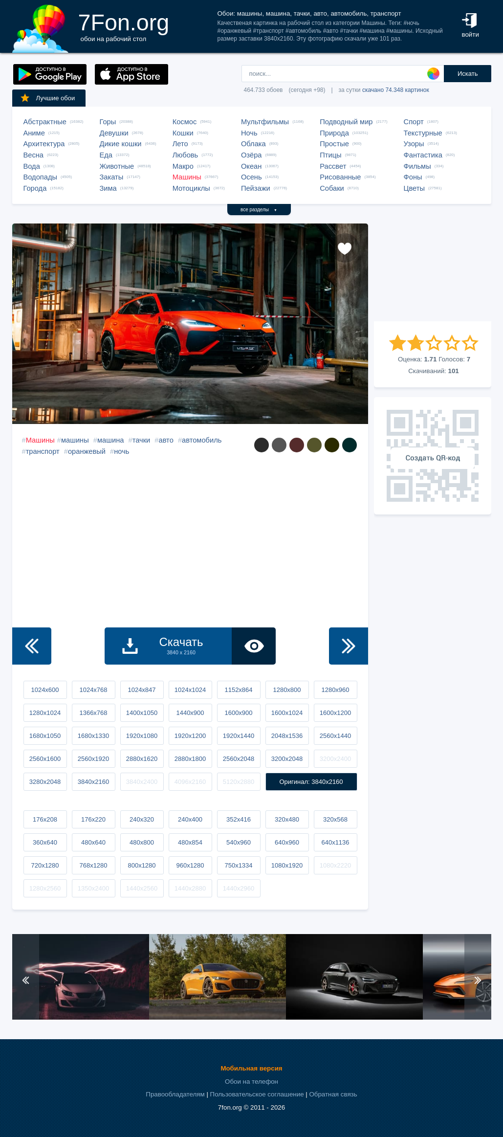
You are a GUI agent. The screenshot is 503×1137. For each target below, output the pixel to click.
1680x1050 (45, 735)
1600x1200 (335, 712)
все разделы (259, 209)
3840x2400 (141, 781)
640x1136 (335, 842)
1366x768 (93, 712)
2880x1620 (141, 758)
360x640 (45, 842)
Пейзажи (255, 188)
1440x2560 (141, 888)
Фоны (413, 177)
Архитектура (44, 144)
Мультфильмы (265, 122)
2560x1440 (335, 735)
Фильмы (417, 166)
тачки (141, 440)
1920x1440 (238, 735)
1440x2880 (190, 888)
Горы (108, 122)
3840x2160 (93, 781)
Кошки (183, 133)
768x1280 (93, 865)
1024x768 (93, 689)
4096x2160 (190, 781)
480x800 (142, 842)
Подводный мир (346, 122)
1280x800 (287, 689)
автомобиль (201, 440)
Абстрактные (44, 122)
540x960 (238, 842)
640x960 (287, 842)
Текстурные (423, 133)
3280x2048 (45, 781)
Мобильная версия (251, 1068)
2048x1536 (287, 735)
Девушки (114, 133)
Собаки (332, 188)
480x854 (190, 842)
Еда (106, 155)
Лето (180, 144)
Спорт (414, 122)
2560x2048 (238, 758)
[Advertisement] (432, 272)
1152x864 (238, 689)
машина (110, 440)
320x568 (335, 819)
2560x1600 (45, 758)
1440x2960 (238, 888)
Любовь (185, 155)
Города (35, 188)
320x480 (287, 819)
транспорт (43, 451)
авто (165, 440)
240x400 (190, 819)
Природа (334, 133)
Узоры (414, 144)
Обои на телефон (251, 1081)
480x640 (93, 842)
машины (75, 440)
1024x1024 (190, 689)
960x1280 (190, 865)
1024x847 (141, 689)
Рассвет (333, 166)
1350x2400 (93, 888)
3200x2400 (335, 758)
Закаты (112, 177)
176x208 (45, 819)
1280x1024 (45, 712)
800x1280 (141, 865)
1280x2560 (45, 888)
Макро (183, 166)
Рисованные (340, 177)
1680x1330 (93, 735)
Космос (185, 122)
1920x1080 (141, 735)
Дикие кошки (121, 144)
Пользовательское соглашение (257, 1094)
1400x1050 (141, 712)
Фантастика (423, 155)
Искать (468, 73)
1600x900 (238, 712)
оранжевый (87, 451)
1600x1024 (287, 712)
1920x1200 (190, 735)
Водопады (40, 177)
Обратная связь (333, 1094)
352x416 (238, 819)
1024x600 (45, 689)
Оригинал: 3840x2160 (311, 781)
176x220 (93, 819)
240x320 (142, 819)
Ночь (249, 133)
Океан (251, 166)
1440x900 (190, 712)
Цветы (414, 188)
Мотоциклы (191, 188)
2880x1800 (190, 758)
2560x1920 (93, 758)
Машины (187, 177)
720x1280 (45, 865)
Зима (108, 188)
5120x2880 (238, 781)
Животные (117, 166)
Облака (253, 144)
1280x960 (335, 689)
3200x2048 (287, 758)
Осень (251, 177)
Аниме (34, 133)
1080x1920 (287, 865)
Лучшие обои (47, 97)
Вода (31, 166)
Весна (33, 155)
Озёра (251, 155)
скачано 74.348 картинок (395, 90)
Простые (334, 144)
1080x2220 (335, 865)
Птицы (330, 155)
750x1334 (238, 865)
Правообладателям (175, 1094)
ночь (121, 451)
